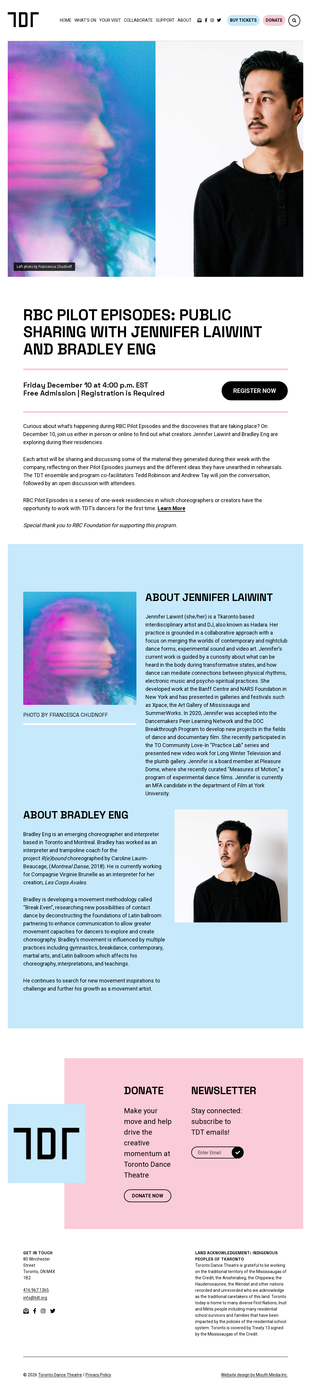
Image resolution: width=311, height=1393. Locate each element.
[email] (26, 1311)
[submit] (238, 1152)
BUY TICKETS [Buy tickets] (243, 20)
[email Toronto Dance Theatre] (200, 20)
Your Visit (110, 20)
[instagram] (212, 20)
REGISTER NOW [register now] (254, 390)
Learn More (172, 508)
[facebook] (206, 20)
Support (165, 20)
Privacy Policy (98, 1374)
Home (65, 20)
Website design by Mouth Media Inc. (254, 1374)
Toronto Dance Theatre (60, 1374)
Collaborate (138, 20)
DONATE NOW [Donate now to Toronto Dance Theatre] (147, 1196)
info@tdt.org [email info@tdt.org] (35, 1297)
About (185, 20)
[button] (294, 20)
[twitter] (219, 20)
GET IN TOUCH (37, 1252)
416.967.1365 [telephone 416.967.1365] (36, 1290)
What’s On (85, 20)
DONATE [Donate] (274, 20)
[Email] (217, 1152)
